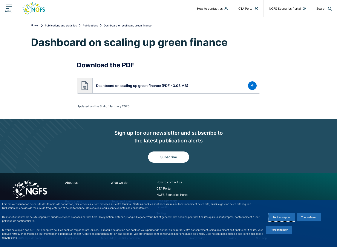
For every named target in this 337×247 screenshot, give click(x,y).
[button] (324, 8)
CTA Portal (163, 188)
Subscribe (168, 157)
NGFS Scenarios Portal (172, 194)
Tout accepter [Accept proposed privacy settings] (281, 217)
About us (71, 182)
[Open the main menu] (8, 8)
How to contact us (169, 182)
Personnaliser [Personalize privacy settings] (279, 229)
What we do (119, 182)
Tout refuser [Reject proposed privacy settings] (309, 217)
